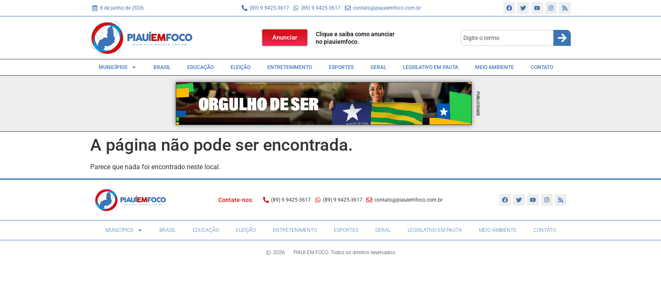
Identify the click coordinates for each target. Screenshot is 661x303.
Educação (200, 67)
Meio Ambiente (494, 67)
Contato (542, 67)
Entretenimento (289, 67)
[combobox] (507, 38)
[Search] (562, 38)
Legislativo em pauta (430, 67)
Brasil (161, 67)
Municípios (118, 67)
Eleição (240, 67)
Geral (378, 67)
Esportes (341, 67)
